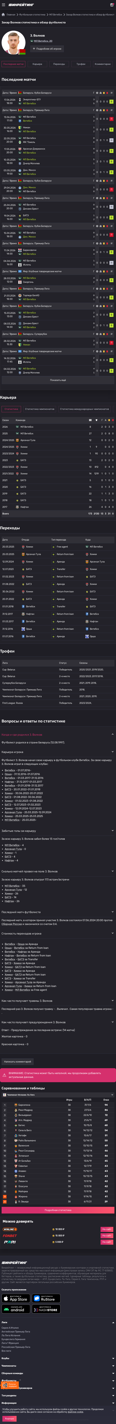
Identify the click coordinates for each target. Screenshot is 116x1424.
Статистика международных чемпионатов (84, 409)
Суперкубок (40, 334)
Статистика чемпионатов (39, 409)
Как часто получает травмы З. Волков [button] (27, 1000)
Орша (8, 774)
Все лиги (6, 1351)
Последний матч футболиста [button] (21, 912)
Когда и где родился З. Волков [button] (22, 734)
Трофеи (81, 64)
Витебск (10, 770)
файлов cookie (75, 1412)
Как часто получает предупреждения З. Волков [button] (34, 1022)
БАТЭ (8, 789)
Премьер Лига (41, 110)
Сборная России (12, 924)
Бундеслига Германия (13, 1339)
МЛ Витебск (12, 819)
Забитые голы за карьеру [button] (19, 830)
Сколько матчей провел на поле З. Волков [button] (30, 871)
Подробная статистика (58, 1210)
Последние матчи (13, 64)
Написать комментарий (17, 1061)
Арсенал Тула (13, 812)
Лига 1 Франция (10, 1343)
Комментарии (103, 64)
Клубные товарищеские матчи (45, 271)
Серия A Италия (10, 1328)
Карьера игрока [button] (12, 752)
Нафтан (9, 781)
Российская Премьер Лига (16, 1347)
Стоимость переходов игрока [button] (21, 933)
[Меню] (3, 4)
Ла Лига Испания (11, 1335)
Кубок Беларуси (43, 93)
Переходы (59, 64)
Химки (9, 793)
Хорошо (9, 1418)
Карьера (37, 64)
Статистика (11, 409)
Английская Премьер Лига (16, 1331)
